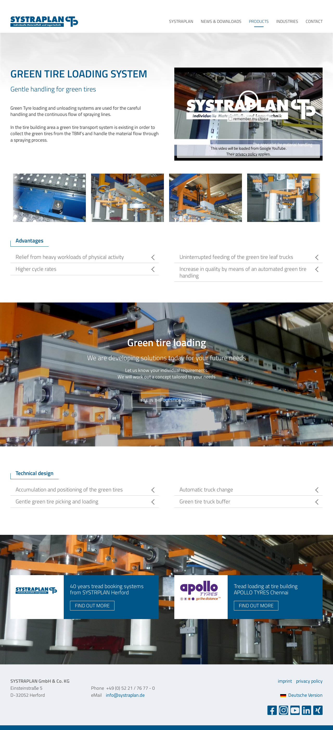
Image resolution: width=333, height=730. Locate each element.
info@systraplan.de (125, 695)
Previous (15, 197)
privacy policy (246, 154)
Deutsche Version (301, 695)
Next (317, 197)
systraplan (181, 21)
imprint (285, 681)
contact (314, 21)
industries (287, 21)
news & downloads (221, 21)
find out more (92, 605)
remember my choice (250, 119)
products (259, 21)
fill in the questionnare (166, 400)
